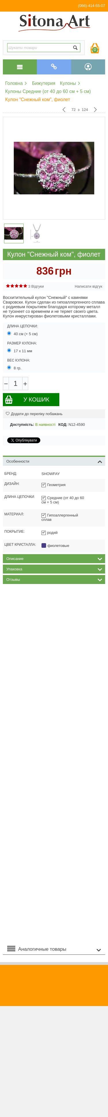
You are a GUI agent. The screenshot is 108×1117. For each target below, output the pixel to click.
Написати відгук (88, 286)
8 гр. (14, 368)
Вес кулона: (18, 360)
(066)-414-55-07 (91, 5)
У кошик (27, 399)
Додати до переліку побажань (34, 414)
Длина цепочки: (22, 326)
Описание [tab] (54, 558)
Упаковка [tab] (54, 568)
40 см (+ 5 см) (23, 333)
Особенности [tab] (54, 460)
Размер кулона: (22, 343)
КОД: (62, 424)
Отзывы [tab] (54, 579)
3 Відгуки (36, 286)
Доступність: (22, 424)
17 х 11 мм (20, 350)
